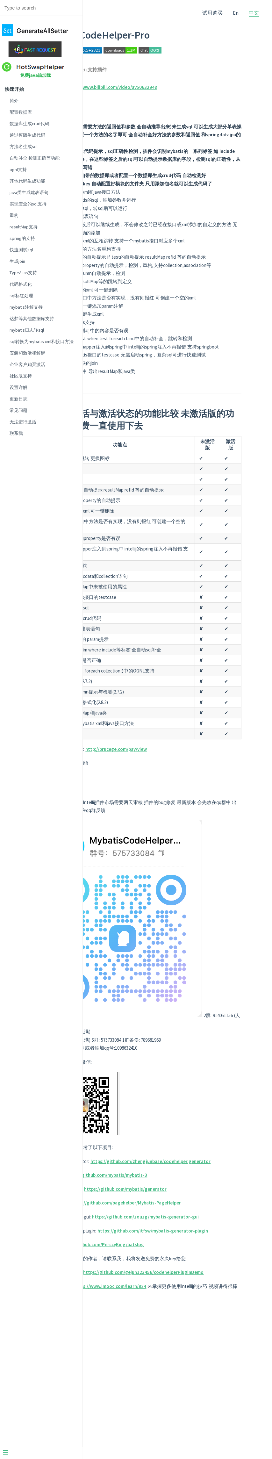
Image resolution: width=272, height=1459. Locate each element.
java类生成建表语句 (29, 192)
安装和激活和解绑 (27, 353)
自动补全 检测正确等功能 (35, 158)
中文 (254, 13)
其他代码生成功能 (27, 181)
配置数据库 (21, 112)
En (236, 13)
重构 (14, 215)
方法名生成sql (24, 146)
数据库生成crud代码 (29, 123)
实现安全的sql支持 (28, 204)
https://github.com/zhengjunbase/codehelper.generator (178, 1262)
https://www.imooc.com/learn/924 (183, 1428)
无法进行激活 (23, 422)
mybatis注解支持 (26, 307)
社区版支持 (21, 376)
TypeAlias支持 (23, 273)
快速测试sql (21, 250)
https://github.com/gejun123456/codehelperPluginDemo (178, 1414)
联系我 (16, 433)
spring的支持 (22, 238)
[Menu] (45, 1453)
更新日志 (18, 399)
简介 (14, 101)
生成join (17, 261)
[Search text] (41, 8)
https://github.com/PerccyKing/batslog (175, 1370)
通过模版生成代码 (27, 135)
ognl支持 (18, 169)
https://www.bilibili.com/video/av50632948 (184, 87)
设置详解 (18, 387)
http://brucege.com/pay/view (189, 874)
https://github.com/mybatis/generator (198, 1290)
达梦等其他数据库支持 (32, 318)
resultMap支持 (24, 227)
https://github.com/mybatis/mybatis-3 (179, 1276)
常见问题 (18, 410)
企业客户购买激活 (27, 364)
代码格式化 (21, 284)
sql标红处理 (21, 295)
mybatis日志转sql (27, 330)
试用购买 (212, 13)
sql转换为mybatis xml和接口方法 (42, 341)
